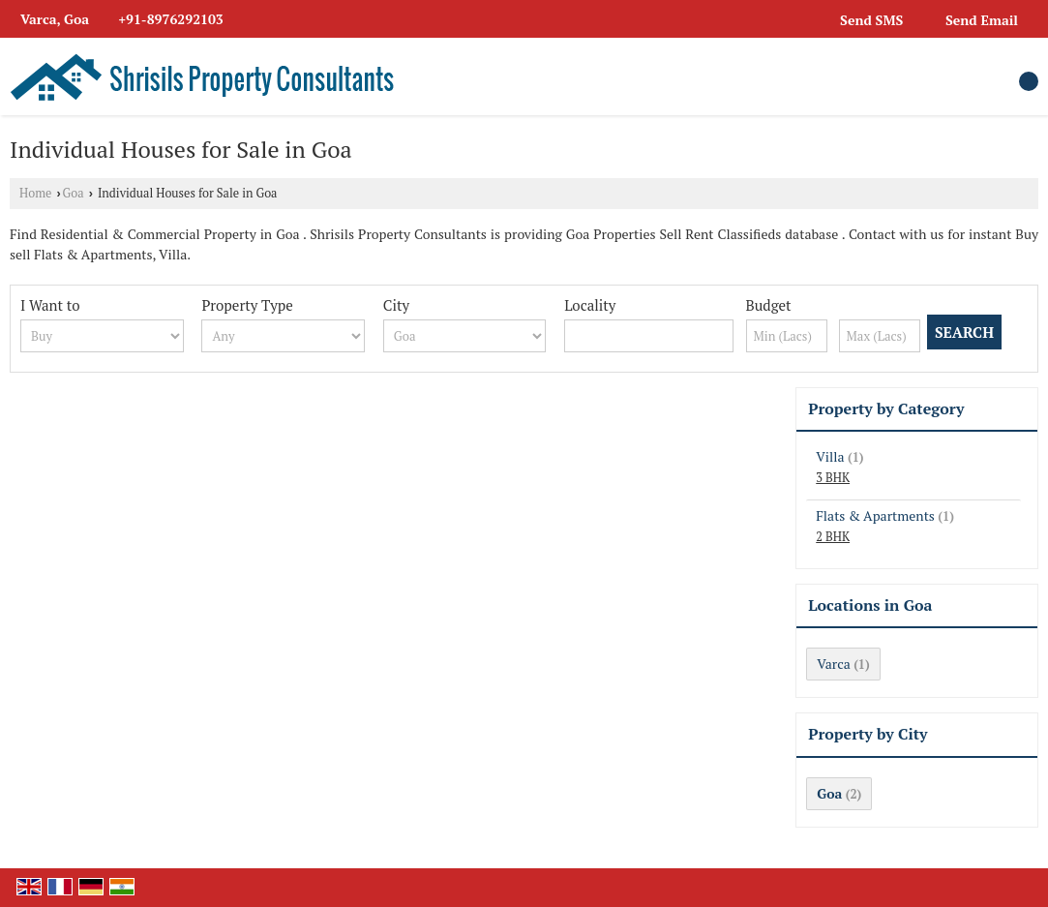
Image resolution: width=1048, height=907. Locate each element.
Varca (833, 663)
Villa (830, 456)
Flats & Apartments (875, 515)
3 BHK (833, 477)
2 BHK (833, 537)
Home (35, 193)
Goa (73, 193)
